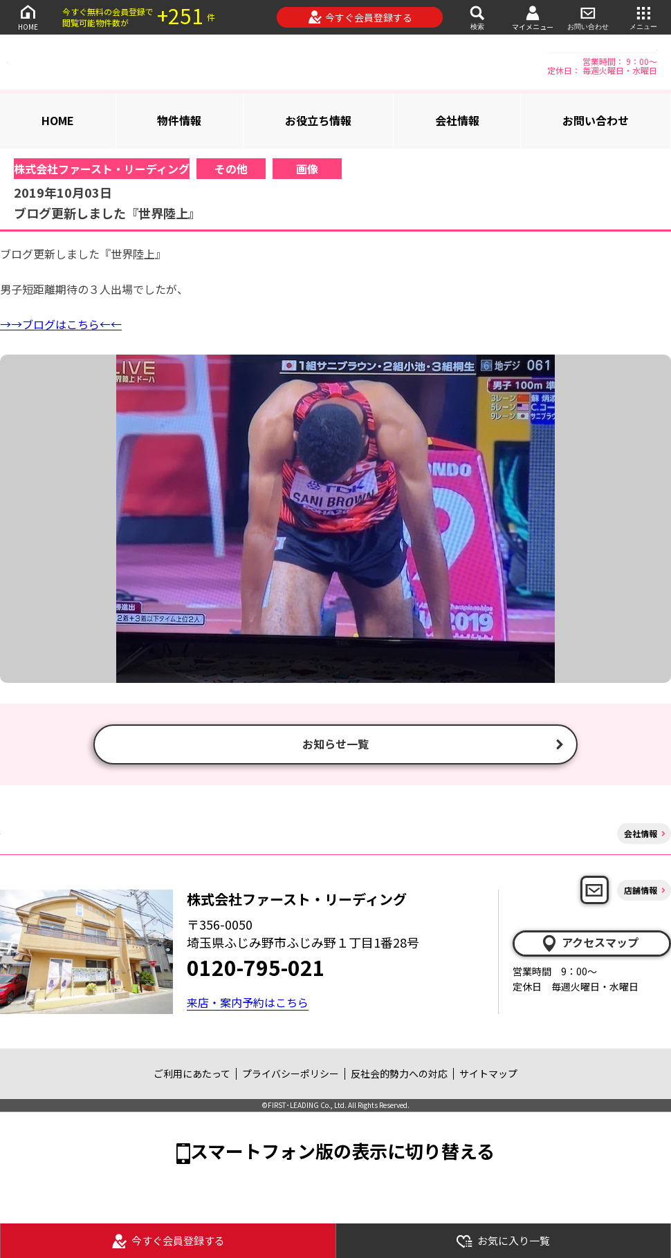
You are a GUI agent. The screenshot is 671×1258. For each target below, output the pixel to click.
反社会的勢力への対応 (399, 1075)
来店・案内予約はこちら (248, 1003)
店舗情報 (640, 891)
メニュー (643, 16)
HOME (27, 17)
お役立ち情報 (318, 120)
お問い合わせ (588, 16)
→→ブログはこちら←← (61, 324)
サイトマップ (488, 1075)
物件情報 (179, 120)
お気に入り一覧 (503, 1241)
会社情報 (457, 120)
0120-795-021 (256, 968)
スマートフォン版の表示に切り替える (342, 1152)
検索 (477, 16)
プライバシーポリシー (290, 1075)
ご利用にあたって (192, 1075)
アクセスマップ (589, 944)
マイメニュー (532, 17)
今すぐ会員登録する (360, 17)
